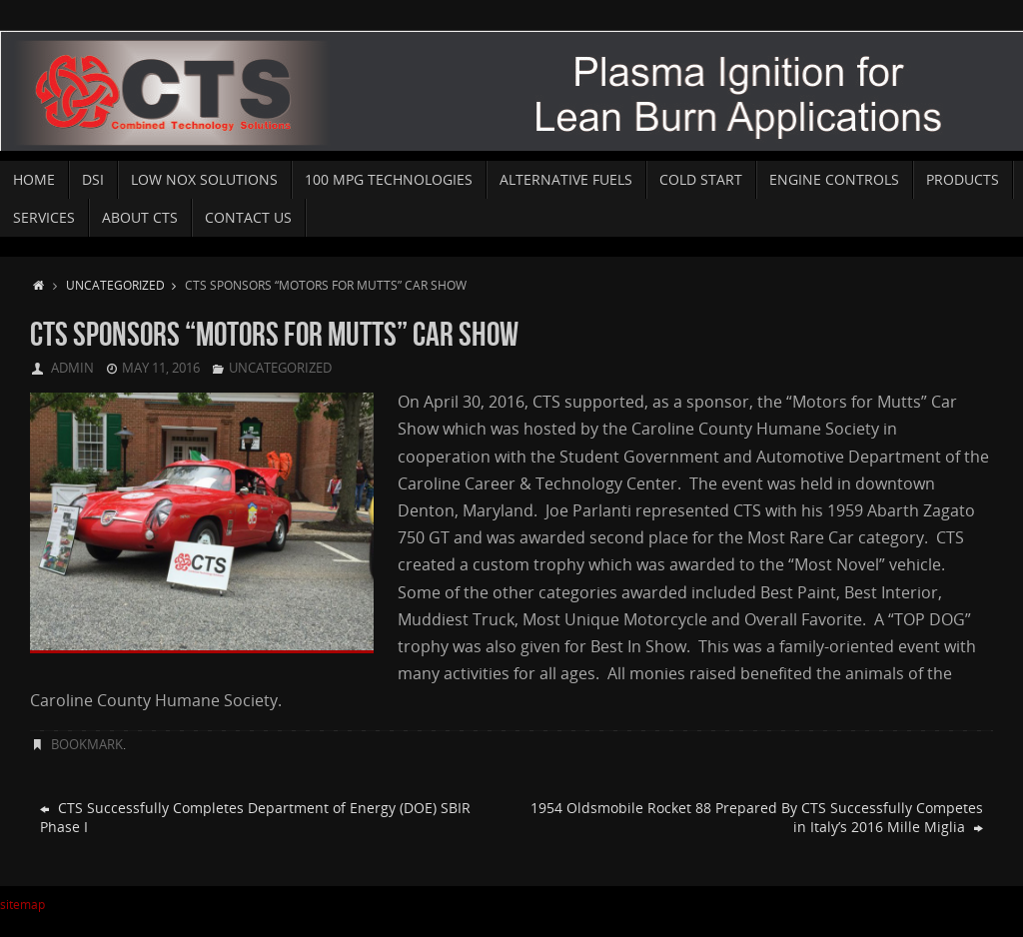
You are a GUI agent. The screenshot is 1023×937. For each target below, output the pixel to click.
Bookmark (87, 744)
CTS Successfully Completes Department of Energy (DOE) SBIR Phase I (255, 817)
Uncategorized (125, 285)
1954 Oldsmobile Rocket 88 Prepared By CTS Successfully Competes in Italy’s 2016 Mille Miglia (756, 817)
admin (72, 368)
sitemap (22, 904)
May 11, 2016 (161, 368)
